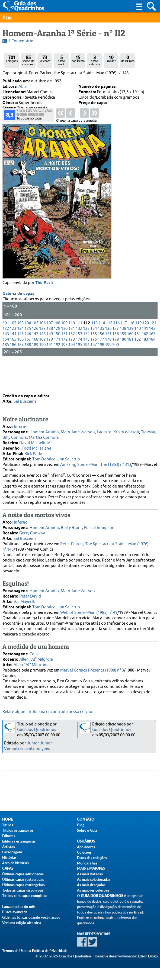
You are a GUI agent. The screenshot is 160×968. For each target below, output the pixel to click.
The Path (44, 312)
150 (57, 363)
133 (86, 358)
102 (13, 353)
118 (131, 353)
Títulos (7, 825)
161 (137, 363)
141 (145, 358)
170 (49, 369)
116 (116, 353)
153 (79, 363)
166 (20, 369)
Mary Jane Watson (78, 431)
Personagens (12, 852)
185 (5, 374)
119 (138, 353)
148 (42, 363)
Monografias (87, 863)
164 (5, 369)
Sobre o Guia (87, 830)
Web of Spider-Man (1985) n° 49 (88, 612)
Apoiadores (86, 847)
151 (64, 363)
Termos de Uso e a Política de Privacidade (35, 950)
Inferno (21, 426)
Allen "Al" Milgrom (36, 659)
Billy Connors (14, 437)
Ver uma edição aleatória (21, 923)
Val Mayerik (24, 601)
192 (57, 374)
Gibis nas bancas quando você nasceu (31, 917)
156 (101, 363)
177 (101, 369)
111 (79, 353)
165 (13, 369)
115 (109, 353)
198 (101, 374)
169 (42, 369)
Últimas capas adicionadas (23, 874)
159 (123, 363)
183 (145, 369)
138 (123, 358)
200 (115, 374)
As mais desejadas (91, 885)
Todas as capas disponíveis (23, 890)
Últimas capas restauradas (23, 879)
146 (27, 363)
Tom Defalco (44, 458)
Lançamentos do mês (19, 906)
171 (57, 369)
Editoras (8, 836)
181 (130, 369)
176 (93, 369)
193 (64, 374)
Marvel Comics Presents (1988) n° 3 (92, 669)
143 (5, 363)
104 (27, 353)
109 (64, 353)
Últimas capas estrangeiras (23, 885)
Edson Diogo (148, 956)
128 (49, 358)
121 (153, 353)
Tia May (148, 431)
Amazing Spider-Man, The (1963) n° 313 (95, 464)
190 (42, 374)
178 (108, 369)
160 (130, 363)
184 (152, 369)
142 (152, 358)
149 (49, 363)
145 (20, 363)
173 (71, 369)
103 (20, 353)
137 (115, 358)
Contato (85, 819)
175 (86, 369)
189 (35, 374)
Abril (22, 86)
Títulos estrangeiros (18, 830)
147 (35, 363)
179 (115, 369)
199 (108, 374)
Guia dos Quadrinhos (36, 729)
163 (152, 363)
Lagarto (104, 431)
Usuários (86, 841)
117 (123, 353)
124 (20, 358)
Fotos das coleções (92, 858)
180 (123, 369)
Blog (80, 825)
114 (101, 353)
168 (35, 369)
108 (57, 353)
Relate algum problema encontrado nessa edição (47, 711)
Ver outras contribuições (27, 748)
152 (71, 363)
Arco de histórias (15, 863)
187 (20, 374)
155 (93, 363)
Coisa (35, 653)
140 (137, 358)
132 (79, 358)
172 (64, 369)
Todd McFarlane (36, 447)
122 (5, 358)
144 (13, 363)
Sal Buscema (25, 401)
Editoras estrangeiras (19, 841)
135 (101, 358)
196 (86, 374)
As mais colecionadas (93, 879)
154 (86, 363)
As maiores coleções (93, 890)
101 (5, 353)
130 (64, 358)
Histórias (9, 857)
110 (71, 353)
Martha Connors (44, 437)
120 (145, 353)
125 (27, 358)
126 (35, 358)
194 (71, 374)
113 (94, 353)
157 (108, 363)
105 (35, 353)
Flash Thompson (99, 527)
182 (137, 369)
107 (49, 353)
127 (42, 358)
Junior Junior (39, 743)
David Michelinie (34, 442)
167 (27, 369)
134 (93, 358)
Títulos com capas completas (24, 895)
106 (42, 353)
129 (57, 358)
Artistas (8, 846)
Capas (7, 868)
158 (115, 363)
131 (71, 358)
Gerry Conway (32, 532)
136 (108, 358)
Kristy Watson (126, 431)
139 (130, 358)
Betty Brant (71, 527)
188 (27, 374)
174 (79, 369)
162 (145, 363)
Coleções (84, 852)
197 (93, 374)
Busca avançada (14, 912)
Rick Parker (34, 453)
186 (13, 374)
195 (79, 374)
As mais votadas (90, 874)
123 (13, 358)
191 (49, 374)
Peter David (30, 595)
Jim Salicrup (68, 458)
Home (7, 819)
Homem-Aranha (44, 431)
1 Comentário (20, 41)
